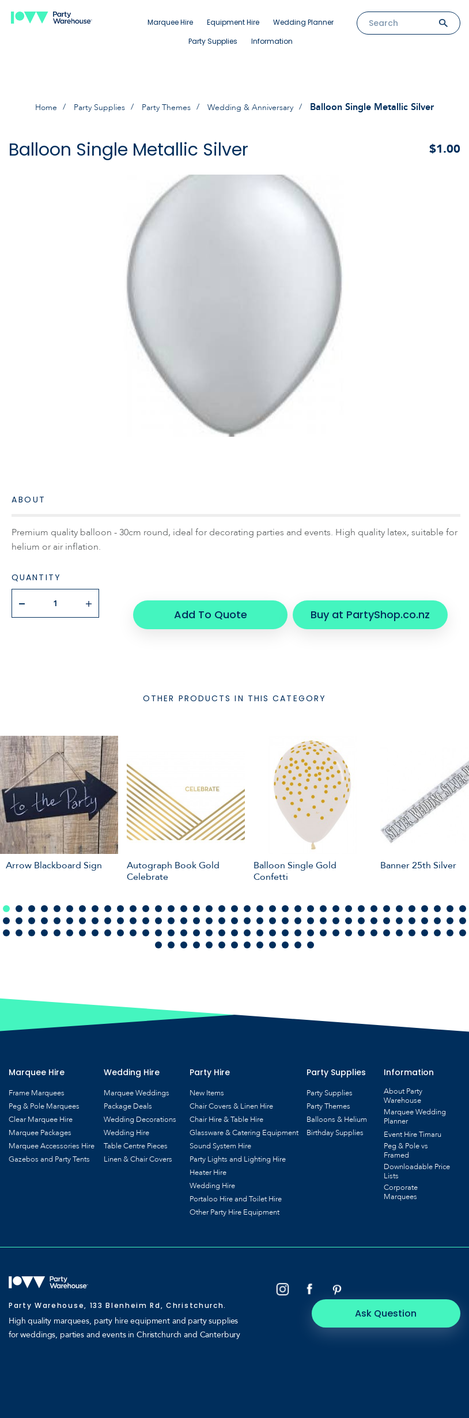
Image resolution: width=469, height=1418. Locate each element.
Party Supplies (212, 41)
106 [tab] (399, 920)
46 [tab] (107, 908)
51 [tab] (171, 908)
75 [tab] (6, 920)
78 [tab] (44, 920)
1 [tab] (6, 896)
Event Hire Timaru (412, 1122)
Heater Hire (208, 1160)
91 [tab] (209, 920)
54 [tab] (209, 908)
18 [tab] (221, 896)
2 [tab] (19, 896)
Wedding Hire (126, 1120)
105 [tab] (386, 920)
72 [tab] (437, 908)
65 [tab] (348, 908)
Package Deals (128, 1094)
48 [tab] (133, 908)
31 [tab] (386, 896)
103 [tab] (361, 920)
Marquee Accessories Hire (51, 1134)
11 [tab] (133, 896)
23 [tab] (285, 896)
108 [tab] (424, 920)
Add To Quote (214, 602)
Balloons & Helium (337, 1107)
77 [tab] (31, 920)
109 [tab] (437, 920)
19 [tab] (234, 896)
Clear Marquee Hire (41, 1107)
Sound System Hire (220, 1134)
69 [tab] (399, 908)
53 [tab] (196, 908)
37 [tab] (462, 896)
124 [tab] (310, 932)
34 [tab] (424, 896)
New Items (207, 1081)
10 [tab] (120, 896)
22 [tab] (272, 896)
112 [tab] (158, 932)
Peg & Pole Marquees (44, 1094)
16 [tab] (196, 896)
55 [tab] (221, 908)
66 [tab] (361, 908)
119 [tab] (247, 932)
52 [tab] (183, 908)
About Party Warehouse (403, 1084)
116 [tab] (209, 932)
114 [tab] (183, 932)
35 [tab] (437, 896)
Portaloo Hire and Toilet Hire (236, 1187)
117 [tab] (221, 932)
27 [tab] (335, 896)
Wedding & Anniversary (259, 107)
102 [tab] (348, 920)
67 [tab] (373, 908)
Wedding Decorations (140, 1107)
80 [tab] (69, 920)
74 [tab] (462, 908)
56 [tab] (234, 908)
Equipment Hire (233, 22)
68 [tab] (386, 908)
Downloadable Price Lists (417, 1159)
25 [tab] (310, 896)
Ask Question (411, 1276)
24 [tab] (297, 896)
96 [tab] (272, 920)
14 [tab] (171, 896)
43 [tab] (69, 908)
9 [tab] (107, 896)
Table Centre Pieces (136, 1134)
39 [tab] (19, 908)
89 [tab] (183, 920)
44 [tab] (82, 908)
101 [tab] (335, 920)
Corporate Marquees (401, 1180)
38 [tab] (6, 908)
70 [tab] (412, 908)
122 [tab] (285, 932)
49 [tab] (145, 908)
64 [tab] (335, 908)
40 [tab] (31, 908)
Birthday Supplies (335, 1120)
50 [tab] (158, 908)
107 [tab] (412, 920)
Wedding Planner (303, 22)
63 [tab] (323, 908)
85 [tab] (133, 920)
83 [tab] (107, 920)
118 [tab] (234, 932)
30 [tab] (373, 896)
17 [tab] (209, 896)
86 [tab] (145, 920)
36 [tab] (450, 896)
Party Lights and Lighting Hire (238, 1147)
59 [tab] (272, 908)
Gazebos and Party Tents (49, 1147)
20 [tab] (247, 896)
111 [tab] (462, 920)
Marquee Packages (40, 1120)
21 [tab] (259, 896)
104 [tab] (373, 920)
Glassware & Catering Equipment (244, 1120)
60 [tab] (285, 908)
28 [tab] (348, 896)
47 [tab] (120, 908)
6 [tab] (69, 896)
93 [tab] (234, 920)
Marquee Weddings (136, 1081)
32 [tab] (399, 896)
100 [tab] (323, 920)
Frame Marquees (37, 1081)
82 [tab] (95, 920)
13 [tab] (158, 896)
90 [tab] (196, 920)
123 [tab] (297, 932)
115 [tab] (196, 932)
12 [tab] (145, 896)
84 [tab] (120, 920)
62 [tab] (310, 908)
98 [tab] (297, 920)
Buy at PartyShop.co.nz (356, 602)
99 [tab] (310, 920)
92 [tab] (221, 920)
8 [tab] (95, 896)
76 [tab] (19, 920)
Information (272, 41)
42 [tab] (57, 908)
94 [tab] (247, 920)
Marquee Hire (170, 22)
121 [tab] (272, 932)
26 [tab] (323, 896)
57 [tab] (247, 908)
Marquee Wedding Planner (415, 1104)
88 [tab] (171, 920)
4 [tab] (44, 896)
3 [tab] (31, 896)
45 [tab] (95, 908)
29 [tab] (361, 896)
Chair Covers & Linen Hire (231, 1094)
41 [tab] (44, 908)
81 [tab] (82, 920)
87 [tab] (158, 920)
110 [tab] (450, 920)
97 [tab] (285, 920)
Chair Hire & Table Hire (226, 1107)
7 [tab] (82, 896)
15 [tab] (183, 896)
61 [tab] (297, 908)
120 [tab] (259, 932)
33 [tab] (412, 896)
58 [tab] (259, 908)
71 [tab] (424, 908)
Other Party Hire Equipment (234, 1200)
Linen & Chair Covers (138, 1147)
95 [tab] (259, 920)
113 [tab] (171, 932)
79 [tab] (57, 920)
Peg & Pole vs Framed (406, 1138)
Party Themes (166, 107)
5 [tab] (57, 896)
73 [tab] (450, 908)
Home (34, 107)
